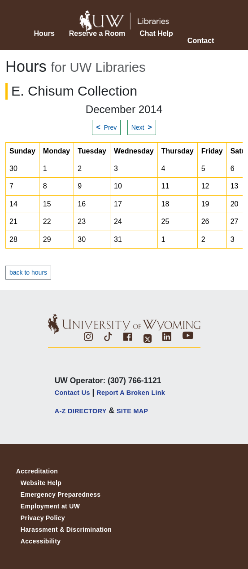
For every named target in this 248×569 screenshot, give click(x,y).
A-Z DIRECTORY (81, 411)
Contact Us (72, 392)
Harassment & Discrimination (66, 529)
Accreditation (37, 471)
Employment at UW (50, 506)
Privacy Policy (43, 517)
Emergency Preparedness (61, 494)
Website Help (41, 482)
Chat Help (156, 33)
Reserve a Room (97, 33)
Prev (106, 127)
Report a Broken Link (130, 392)
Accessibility (41, 541)
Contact (200, 40)
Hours (44, 33)
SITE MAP (132, 411)
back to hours (28, 272)
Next (141, 127)
